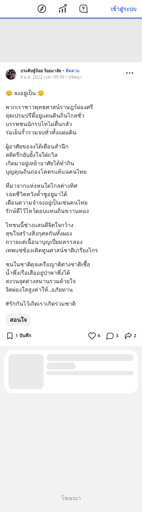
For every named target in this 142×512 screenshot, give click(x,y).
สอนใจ (18, 320)
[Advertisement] (71, 40)
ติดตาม (72, 71)
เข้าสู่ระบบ (123, 9)
